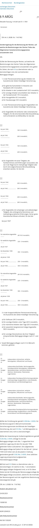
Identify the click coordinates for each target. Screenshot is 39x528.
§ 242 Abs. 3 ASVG (6, 439)
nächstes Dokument (7, 9)
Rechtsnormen (7, 3)
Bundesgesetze (19, 3)
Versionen (3, 27)
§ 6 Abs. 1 (19, 429)
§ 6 (15, 69)
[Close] (1, 125)
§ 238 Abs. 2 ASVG (29, 421)
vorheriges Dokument (7, 7)
